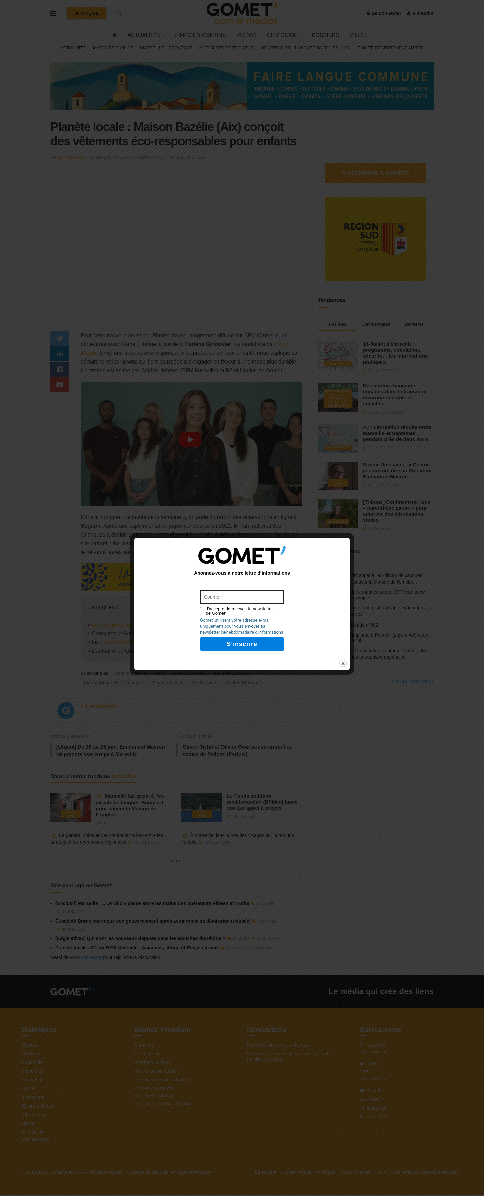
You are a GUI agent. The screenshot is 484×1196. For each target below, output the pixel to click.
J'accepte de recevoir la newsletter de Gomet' (239, 611)
